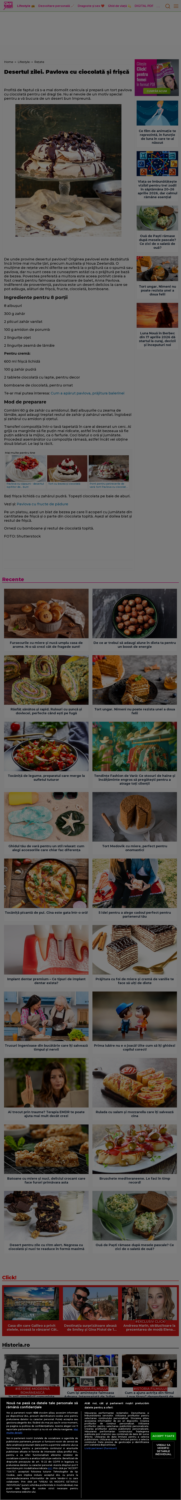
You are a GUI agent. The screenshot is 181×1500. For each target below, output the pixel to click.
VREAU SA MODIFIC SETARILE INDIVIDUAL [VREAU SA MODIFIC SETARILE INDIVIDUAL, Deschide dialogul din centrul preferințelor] (163, 1449)
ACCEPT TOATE (163, 1436)
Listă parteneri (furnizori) (100, 1448)
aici (50, 1468)
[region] (90, 1448)
